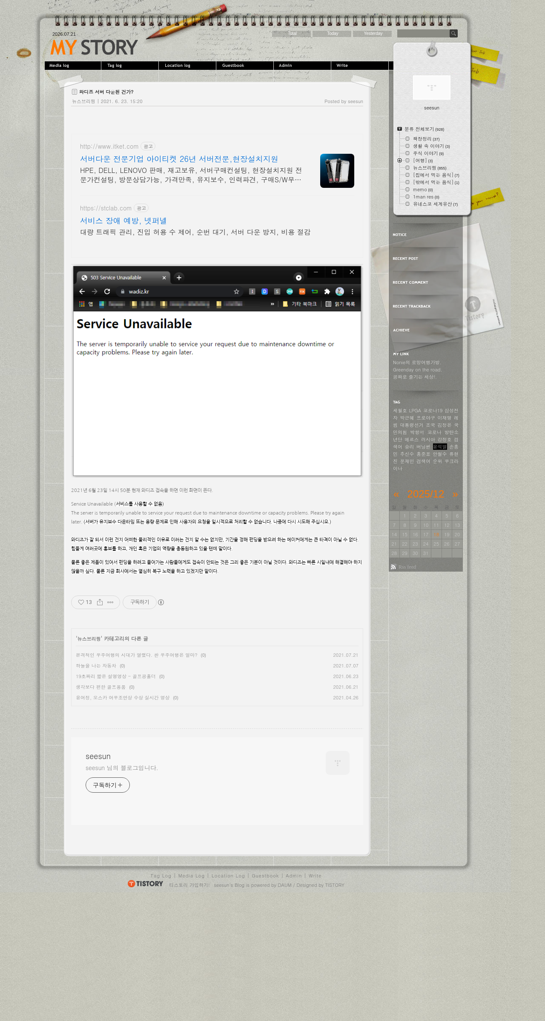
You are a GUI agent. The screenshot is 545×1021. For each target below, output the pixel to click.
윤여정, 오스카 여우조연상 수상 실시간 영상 (123, 697)
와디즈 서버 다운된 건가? (106, 92)
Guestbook (246, 65)
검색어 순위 (429, 461)
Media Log (191, 997)
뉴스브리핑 (83, 101)
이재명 (445, 417)
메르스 (412, 439)
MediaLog (73, 65)
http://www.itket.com (109, 146)
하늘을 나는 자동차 (96, 665)
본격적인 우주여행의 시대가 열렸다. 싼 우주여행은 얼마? (137, 655)
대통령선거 (412, 425)
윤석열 (440, 446)
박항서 (417, 432)
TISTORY (334, 1007)
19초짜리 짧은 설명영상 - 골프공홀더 (116, 676)
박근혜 (407, 417)
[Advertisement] (142, 770)
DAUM (285, 1007)
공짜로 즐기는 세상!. (415, 377)
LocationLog (188, 65)
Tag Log (161, 997)
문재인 (407, 461)
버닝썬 (423, 446)
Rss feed (407, 567)
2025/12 (426, 494)
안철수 (440, 454)
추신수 (407, 454)
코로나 (434, 432)
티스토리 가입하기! (189, 1007)
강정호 (445, 439)
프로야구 (425, 417)
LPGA (415, 410)
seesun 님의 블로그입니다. (122, 889)
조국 (430, 425)
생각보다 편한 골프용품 (101, 687)
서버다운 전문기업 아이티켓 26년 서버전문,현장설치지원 (179, 159)
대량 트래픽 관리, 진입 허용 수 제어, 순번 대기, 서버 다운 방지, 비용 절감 (195, 232)
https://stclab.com (106, 208)
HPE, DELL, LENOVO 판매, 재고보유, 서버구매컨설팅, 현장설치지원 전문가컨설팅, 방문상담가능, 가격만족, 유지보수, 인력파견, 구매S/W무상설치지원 (191, 174)
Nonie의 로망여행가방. (417, 362)
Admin (303, 65)
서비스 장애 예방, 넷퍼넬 (123, 221)
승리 (409, 446)
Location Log (228, 997)
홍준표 (423, 454)
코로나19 (433, 410)
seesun (94, 47)
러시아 (428, 439)
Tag (131, 65)
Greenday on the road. (417, 369)
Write (361, 65)
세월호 (400, 410)
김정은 (445, 425)
